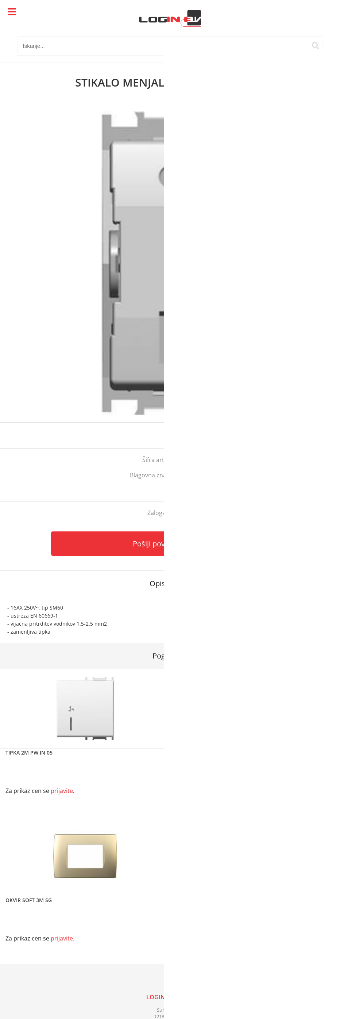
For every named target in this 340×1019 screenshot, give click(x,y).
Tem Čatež (195, 475)
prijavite (320, 435)
